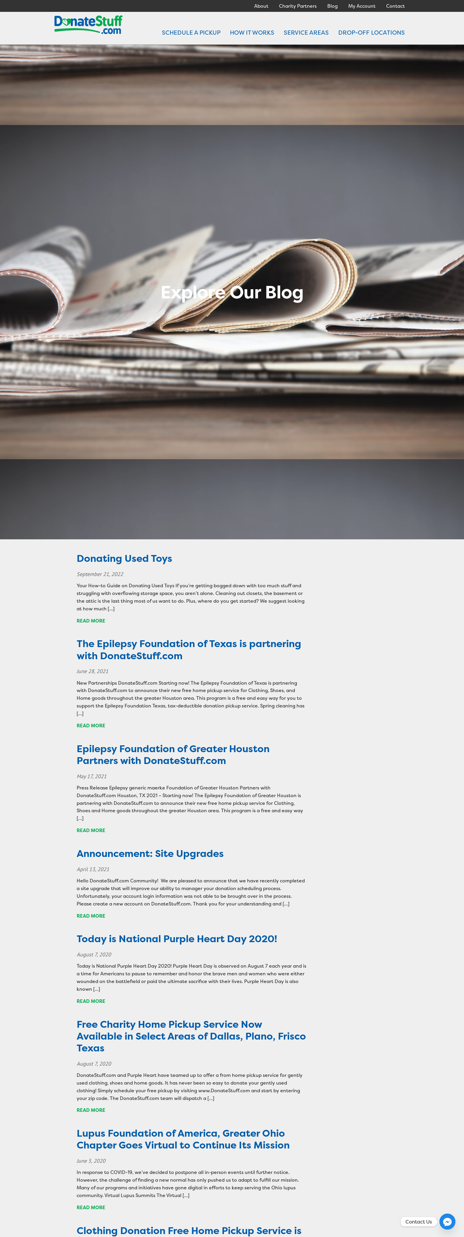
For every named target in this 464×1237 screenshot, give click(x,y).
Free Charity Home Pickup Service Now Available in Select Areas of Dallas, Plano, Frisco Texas (191, 1036)
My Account (362, 6)
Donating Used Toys (124, 558)
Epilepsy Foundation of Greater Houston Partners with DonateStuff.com (173, 754)
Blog (332, 6)
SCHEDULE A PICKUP (191, 32)
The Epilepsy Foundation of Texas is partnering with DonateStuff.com (189, 649)
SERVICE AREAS (306, 32)
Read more (91, 620)
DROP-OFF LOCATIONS (371, 32)
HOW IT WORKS (252, 32)
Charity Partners (298, 6)
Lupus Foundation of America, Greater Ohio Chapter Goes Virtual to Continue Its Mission (183, 1139)
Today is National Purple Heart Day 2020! (177, 938)
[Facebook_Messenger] (447, 1222)
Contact (395, 6)
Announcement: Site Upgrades (150, 853)
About (261, 6)
